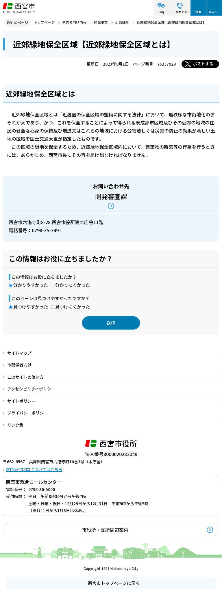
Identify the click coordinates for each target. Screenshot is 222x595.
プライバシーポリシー (27, 413)
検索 (198, 12)
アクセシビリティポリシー (31, 389)
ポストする (203, 63)
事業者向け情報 (74, 22)
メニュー (214, 12)
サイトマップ (19, 353)
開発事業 (101, 22)
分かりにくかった (72, 285)
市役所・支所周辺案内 (105, 529)
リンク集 (15, 425)
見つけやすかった (30, 307)
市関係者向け (19, 365)
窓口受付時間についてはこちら (34, 469)
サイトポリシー (21, 401)
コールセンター (180, 12)
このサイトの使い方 (25, 377)
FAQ (161, 12)
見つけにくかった (72, 307)
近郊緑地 (122, 22)
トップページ (44, 22)
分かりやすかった (30, 285)
